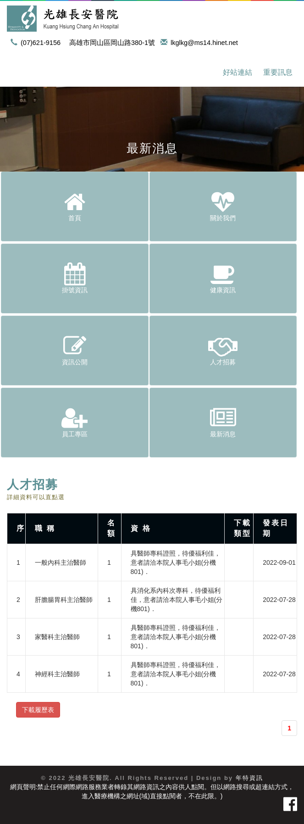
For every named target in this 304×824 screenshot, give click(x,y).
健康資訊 (223, 278)
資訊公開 (74, 350)
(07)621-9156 (37, 42)
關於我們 (223, 206)
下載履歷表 (38, 709)
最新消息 (223, 422)
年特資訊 (249, 777)
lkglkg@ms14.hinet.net (201, 42)
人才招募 (223, 350)
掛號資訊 (74, 278)
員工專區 (74, 422)
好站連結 (237, 72)
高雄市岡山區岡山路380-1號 (112, 42)
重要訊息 (278, 72)
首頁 (74, 206)
